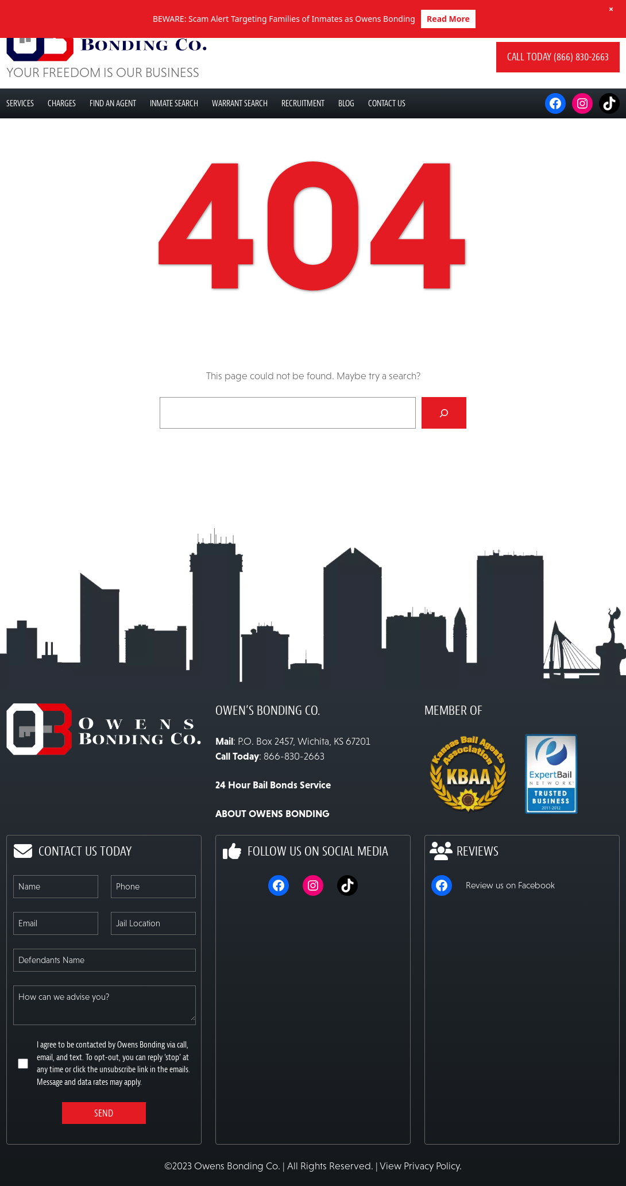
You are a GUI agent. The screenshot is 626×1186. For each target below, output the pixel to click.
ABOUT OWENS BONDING (272, 849)
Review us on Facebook (510, 921)
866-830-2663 (294, 792)
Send (103, 1148)
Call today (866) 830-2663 (558, 92)
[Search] (444, 449)
